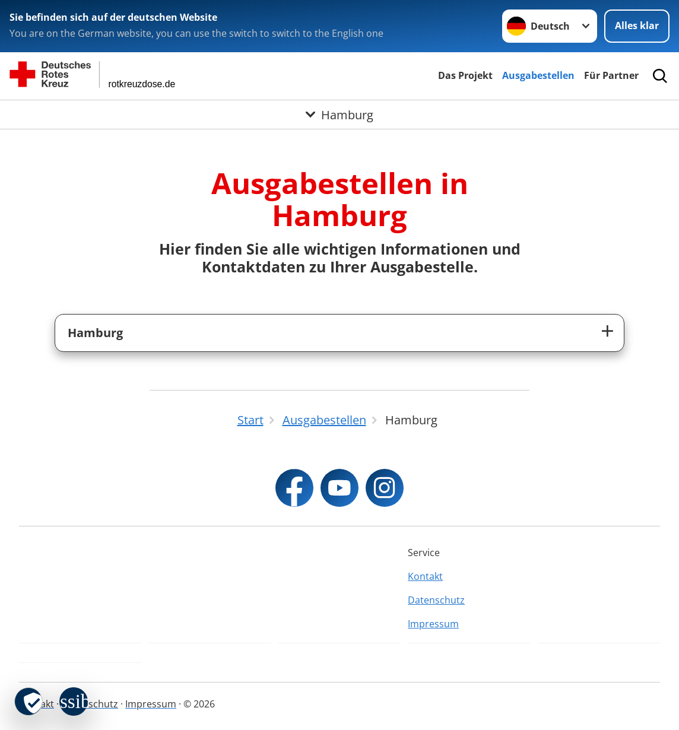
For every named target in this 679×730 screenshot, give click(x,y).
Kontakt (425, 576)
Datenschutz (436, 600)
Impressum (433, 623)
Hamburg (95, 333)
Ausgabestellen (538, 75)
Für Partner (611, 75)
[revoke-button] (28, 701)
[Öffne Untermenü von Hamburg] (339, 114)
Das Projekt (465, 75)
